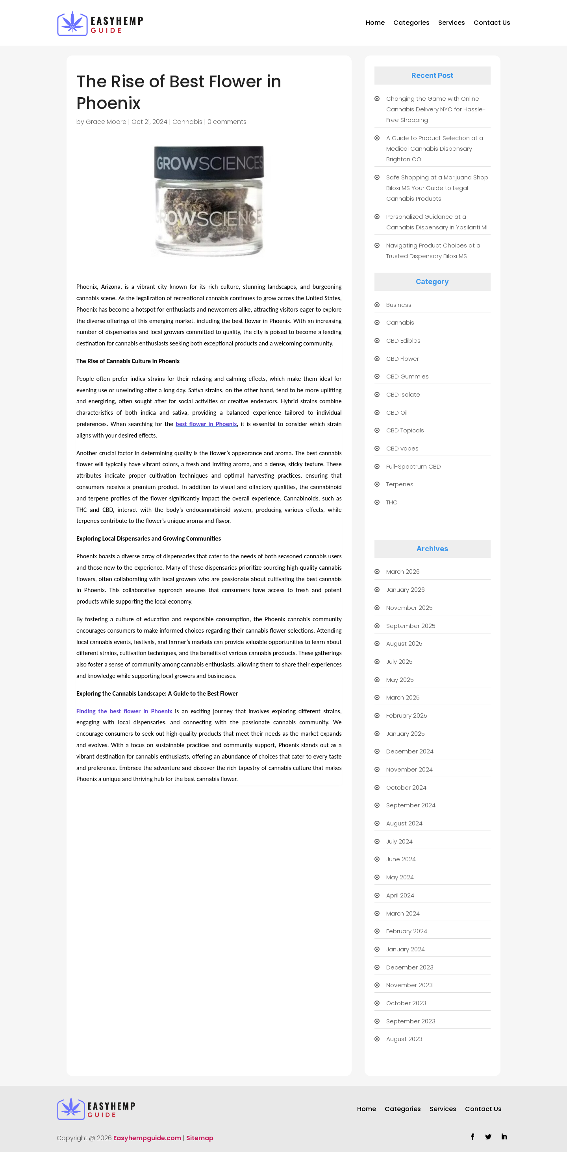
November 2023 (409, 985)
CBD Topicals (405, 430)
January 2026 (405, 589)
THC (392, 502)
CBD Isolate (403, 394)
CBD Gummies (407, 376)
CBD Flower (402, 358)
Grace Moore (106, 121)
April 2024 (400, 895)
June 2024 (401, 859)
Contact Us (492, 22)
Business (398, 305)
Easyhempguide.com (147, 1138)
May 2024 (400, 877)
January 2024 (405, 949)
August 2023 (404, 1039)
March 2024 (403, 913)
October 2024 (406, 787)
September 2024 (410, 805)
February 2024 (406, 931)
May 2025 (400, 680)
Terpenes (399, 484)
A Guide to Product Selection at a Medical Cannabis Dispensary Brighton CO (434, 148)
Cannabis (187, 121)
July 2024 (399, 841)
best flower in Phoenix (206, 424)
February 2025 (406, 715)
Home (375, 22)
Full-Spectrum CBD (413, 466)
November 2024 (409, 769)
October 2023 (406, 1003)
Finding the (93, 711)
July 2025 (399, 661)
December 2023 (410, 967)
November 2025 (409, 608)
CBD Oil (397, 412)
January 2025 (405, 733)
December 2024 (410, 751)
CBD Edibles (403, 340)
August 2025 (404, 643)
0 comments (227, 121)
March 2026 (403, 571)
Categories (411, 22)
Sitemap (199, 1138)
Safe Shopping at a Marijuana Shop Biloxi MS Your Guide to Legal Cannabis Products (437, 188)
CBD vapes (402, 448)
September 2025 (410, 626)
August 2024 (404, 823)
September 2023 (410, 1021)
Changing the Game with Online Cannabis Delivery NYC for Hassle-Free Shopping (436, 109)
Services (451, 22)
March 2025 (403, 697)
